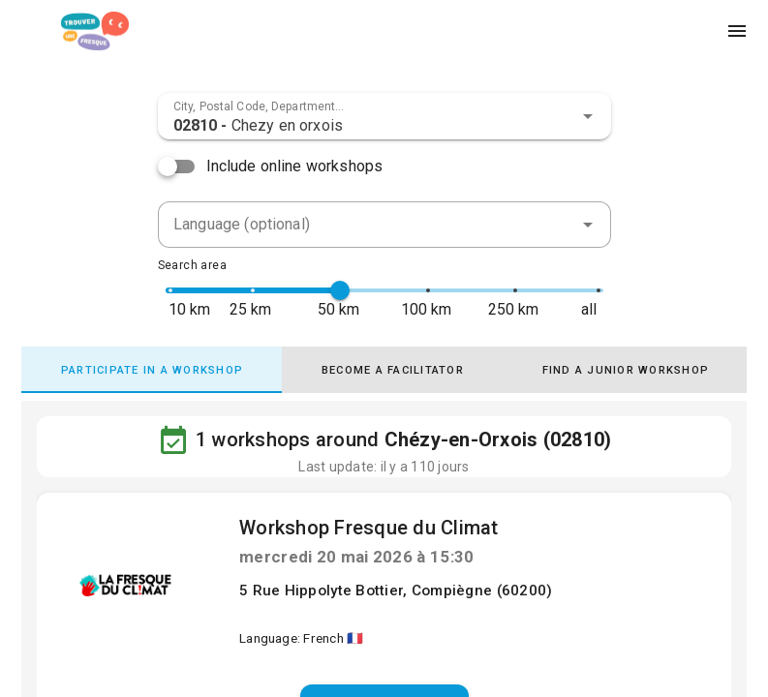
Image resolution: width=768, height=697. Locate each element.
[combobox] (384, 116)
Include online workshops (295, 166)
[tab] (158, 370)
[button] (587, 116)
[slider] (340, 290)
